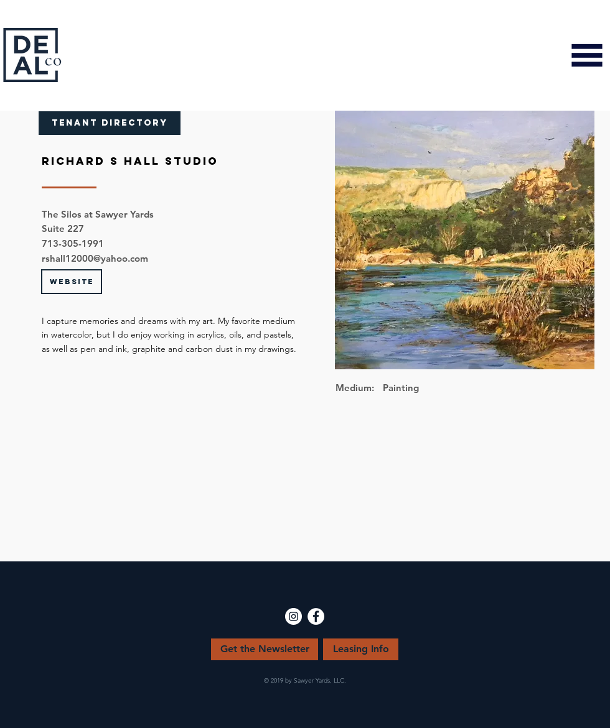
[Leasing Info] (360, 649)
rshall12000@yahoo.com (95, 258)
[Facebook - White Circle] (315, 616)
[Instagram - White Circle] (293, 616)
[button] (587, 55)
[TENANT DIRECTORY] (109, 123)
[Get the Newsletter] (264, 649)
